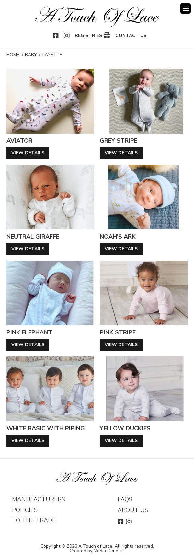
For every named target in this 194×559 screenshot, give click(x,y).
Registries (88, 35)
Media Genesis (109, 551)
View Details (27, 153)
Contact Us (130, 35)
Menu (185, 8)
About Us (133, 510)
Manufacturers (38, 499)
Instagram (67, 35)
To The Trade (34, 520)
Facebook (56, 35)
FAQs (125, 499)
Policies (25, 510)
